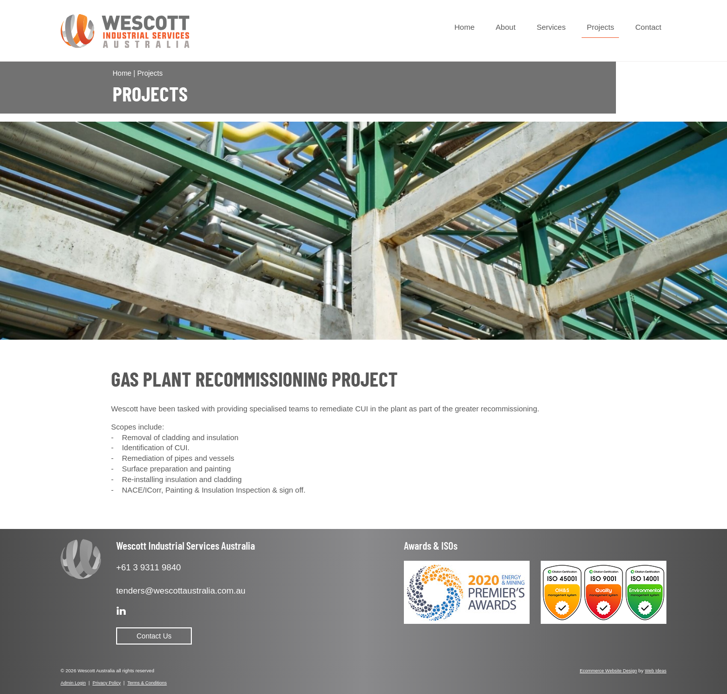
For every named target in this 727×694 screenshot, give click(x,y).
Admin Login (73, 682)
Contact (648, 27)
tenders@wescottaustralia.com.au (180, 591)
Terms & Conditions (147, 682)
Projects (600, 27)
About (505, 27)
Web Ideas (655, 670)
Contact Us (154, 636)
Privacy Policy (106, 682)
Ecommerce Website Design (608, 670)
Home (464, 27)
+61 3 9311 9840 (148, 567)
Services (551, 27)
